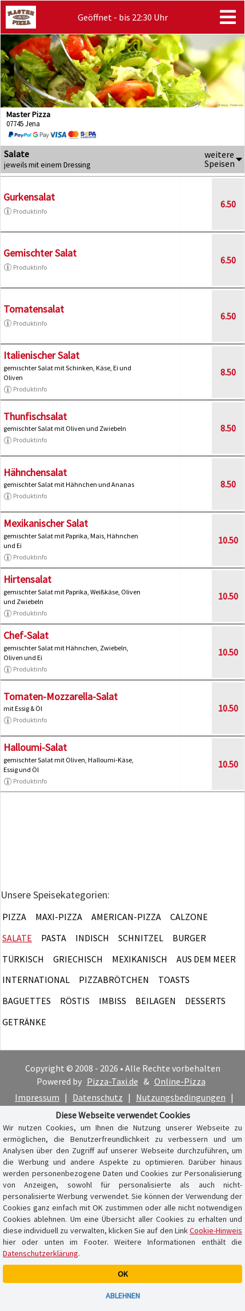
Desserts (205, 1000)
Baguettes (26, 1000)
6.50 (228, 204)
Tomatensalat (33, 308)
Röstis (75, 1000)
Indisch (92, 938)
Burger (189, 938)
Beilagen (155, 1000)
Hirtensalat (27, 579)
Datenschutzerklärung (40, 1253)
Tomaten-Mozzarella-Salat (60, 696)
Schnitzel (140, 938)
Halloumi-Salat (35, 747)
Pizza (14, 916)
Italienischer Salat (41, 355)
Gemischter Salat (40, 252)
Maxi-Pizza (58, 916)
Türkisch (23, 959)
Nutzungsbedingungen (181, 1097)
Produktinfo (25, 211)
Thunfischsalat (35, 416)
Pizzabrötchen (114, 979)
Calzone (189, 916)
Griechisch (78, 959)
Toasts (174, 979)
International (36, 979)
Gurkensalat (29, 196)
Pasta (53, 938)
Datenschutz (98, 1097)
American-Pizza (126, 916)
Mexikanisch (139, 959)
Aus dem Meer (206, 959)
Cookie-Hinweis (216, 1230)
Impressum (37, 1097)
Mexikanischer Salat (45, 523)
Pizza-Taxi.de (112, 1081)
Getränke (24, 1022)
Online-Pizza (180, 1081)
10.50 (228, 540)
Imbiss (112, 1000)
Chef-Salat (26, 635)
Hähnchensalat (35, 472)
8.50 (228, 372)
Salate (17, 938)
